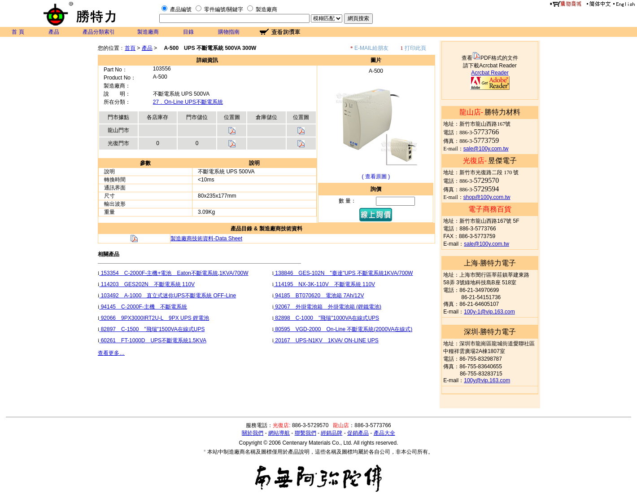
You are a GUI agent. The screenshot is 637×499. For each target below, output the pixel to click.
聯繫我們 (305, 433)
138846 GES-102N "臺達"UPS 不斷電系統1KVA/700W (343, 273)
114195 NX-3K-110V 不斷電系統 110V (324, 284)
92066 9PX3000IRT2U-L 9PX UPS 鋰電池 (154, 318)
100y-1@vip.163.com (489, 312)
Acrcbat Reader (489, 73)
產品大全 (384, 433)
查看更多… (111, 353)
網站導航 (279, 433)
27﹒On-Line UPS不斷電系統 (188, 102)
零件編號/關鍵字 (223, 9)
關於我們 (252, 433)
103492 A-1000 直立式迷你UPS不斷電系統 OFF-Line (167, 295)
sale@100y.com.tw (486, 149)
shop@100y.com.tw (486, 197)
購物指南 (229, 32)
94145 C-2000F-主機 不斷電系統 (143, 307)
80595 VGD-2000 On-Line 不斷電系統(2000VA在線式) (343, 329)
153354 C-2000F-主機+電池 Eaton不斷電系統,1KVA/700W (173, 273)
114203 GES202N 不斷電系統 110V (147, 284)
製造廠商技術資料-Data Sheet (206, 238)
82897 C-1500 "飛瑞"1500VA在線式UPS (152, 329)
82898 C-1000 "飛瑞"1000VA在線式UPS (326, 318)
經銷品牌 (331, 433)
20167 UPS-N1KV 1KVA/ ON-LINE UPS (326, 340)
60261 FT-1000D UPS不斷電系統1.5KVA (152, 340)
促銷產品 (358, 433)
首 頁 (18, 32)
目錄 (188, 32)
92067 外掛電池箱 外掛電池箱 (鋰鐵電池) (327, 307)
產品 (53, 32)
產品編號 (181, 9)
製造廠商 (266, 9)
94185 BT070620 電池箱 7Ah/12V (319, 295)
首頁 (130, 48)
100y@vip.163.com (487, 380)
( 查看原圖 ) (376, 176)
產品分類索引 (99, 32)
